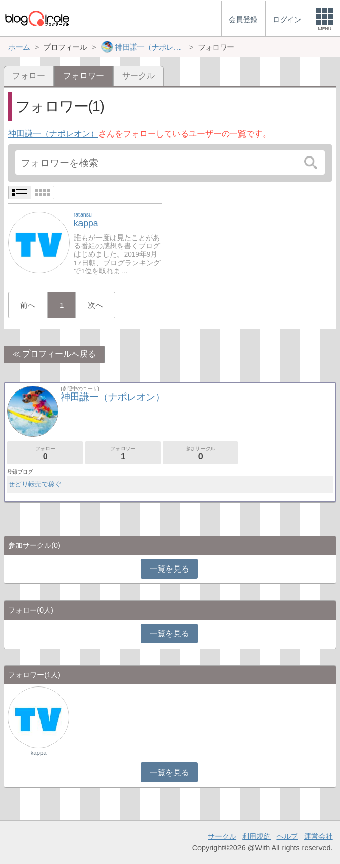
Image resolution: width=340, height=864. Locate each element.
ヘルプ (287, 836)
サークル (138, 75)
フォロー (28, 75)
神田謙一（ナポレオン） (53, 133)
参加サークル (200, 453)
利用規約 (256, 836)
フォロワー (123, 453)
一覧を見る (169, 568)
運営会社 (318, 836)
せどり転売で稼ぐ (35, 484)
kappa (38, 753)
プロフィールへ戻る (59, 353)
